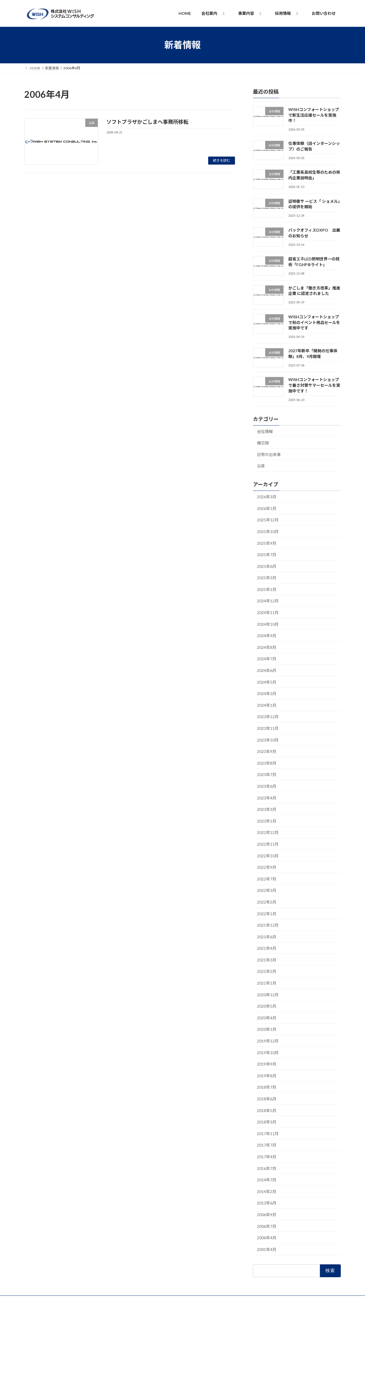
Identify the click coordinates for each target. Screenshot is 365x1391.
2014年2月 (266, 1191)
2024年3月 (266, 693)
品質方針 (134, 1301)
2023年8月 (266, 762)
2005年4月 (266, 1249)
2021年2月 (266, 971)
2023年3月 (266, 809)
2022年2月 (266, 902)
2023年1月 (266, 820)
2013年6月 (266, 1202)
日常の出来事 (269, 454)
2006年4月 (266, 1237)
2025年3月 (266, 577)
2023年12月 (268, 716)
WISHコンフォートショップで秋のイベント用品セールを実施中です (314, 322)
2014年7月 (266, 1179)
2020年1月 (266, 1029)
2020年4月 (266, 1017)
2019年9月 (266, 1064)
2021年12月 (268, 925)
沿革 (261, 465)
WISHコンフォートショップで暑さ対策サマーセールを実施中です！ (314, 385)
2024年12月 (268, 600)
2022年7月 (266, 878)
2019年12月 (268, 1040)
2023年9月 (266, 751)
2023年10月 (268, 739)
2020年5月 (266, 1006)
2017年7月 (266, 1145)
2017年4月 (266, 1156)
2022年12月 (268, 832)
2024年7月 (266, 658)
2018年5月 (266, 1110)
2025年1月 (266, 589)
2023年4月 (266, 797)
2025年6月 (266, 566)
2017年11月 (268, 1133)
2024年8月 (266, 647)
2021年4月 (266, 948)
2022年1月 (266, 913)
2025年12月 (268, 519)
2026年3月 (266, 496)
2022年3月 (266, 890)
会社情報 (265, 431)
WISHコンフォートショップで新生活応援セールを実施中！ (313, 115)
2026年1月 (266, 508)
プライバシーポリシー (47, 1301)
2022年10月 (268, 855)
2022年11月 (268, 844)
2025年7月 (266, 554)
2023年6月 (266, 786)
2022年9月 (266, 867)
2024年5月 (266, 681)
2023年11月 (268, 728)
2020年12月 (268, 994)
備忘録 (263, 442)
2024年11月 (268, 612)
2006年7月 (266, 1226)
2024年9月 (266, 635)
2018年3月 (266, 1121)
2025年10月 (268, 531)
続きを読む (221, 160)
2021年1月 (266, 983)
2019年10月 (268, 1052)
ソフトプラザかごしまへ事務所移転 (147, 122)
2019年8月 (266, 1075)
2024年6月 (266, 670)
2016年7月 (266, 1168)
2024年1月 (266, 704)
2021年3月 (266, 959)
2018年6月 (266, 1098)
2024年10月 (268, 623)
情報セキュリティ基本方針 (95, 1301)
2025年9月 (266, 542)
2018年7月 (266, 1087)
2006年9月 (266, 1214)
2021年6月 (266, 936)
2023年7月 (266, 774)
